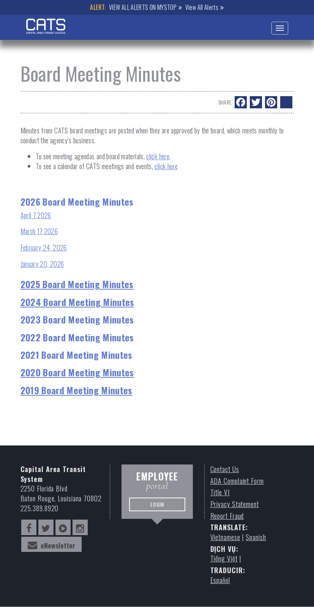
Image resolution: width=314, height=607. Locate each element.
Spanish (256, 537)
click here (157, 156)
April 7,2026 (36, 215)
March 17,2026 (39, 231)
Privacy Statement (234, 504)
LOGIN (156, 507)
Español (220, 580)
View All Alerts (201, 7)
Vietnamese (225, 537)
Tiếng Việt (224, 558)
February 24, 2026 (44, 247)
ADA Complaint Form (237, 481)
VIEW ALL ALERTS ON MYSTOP (143, 7)
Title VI (220, 492)
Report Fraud (227, 516)
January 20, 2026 (42, 264)
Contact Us (224, 469)
